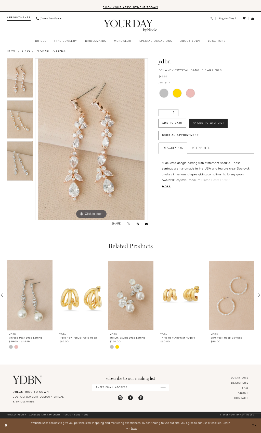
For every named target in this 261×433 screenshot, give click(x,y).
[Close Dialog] (6, 425)
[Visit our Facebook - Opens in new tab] (130, 397)
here (134, 428)
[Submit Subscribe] (163, 387)
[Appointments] (18, 19)
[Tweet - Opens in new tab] (128, 224)
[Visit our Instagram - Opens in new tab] (120, 397)
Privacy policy (16, 415)
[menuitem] (18, 19)
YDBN (26, 51)
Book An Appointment (180, 135)
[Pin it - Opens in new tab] (137, 224)
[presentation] (30, 295)
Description (173, 148)
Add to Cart (172, 123)
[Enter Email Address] (130, 387)
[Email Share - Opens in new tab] (146, 224)
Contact (241, 398)
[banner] (130, 26)
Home (11, 51)
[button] (227, 19)
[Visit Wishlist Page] (244, 18)
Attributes (201, 148)
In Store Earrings (51, 51)
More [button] (166, 187)
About (243, 393)
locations (239, 377)
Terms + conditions (75, 415)
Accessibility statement (44, 415)
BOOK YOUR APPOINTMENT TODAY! (130, 7)
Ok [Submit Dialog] (254, 425)
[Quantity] (168, 112)
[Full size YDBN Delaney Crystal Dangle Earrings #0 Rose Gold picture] (91, 139)
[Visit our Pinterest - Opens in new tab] (140, 397)
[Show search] (211, 18)
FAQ (245, 388)
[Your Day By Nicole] (27, 379)
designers (239, 383)
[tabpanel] (20, 79)
